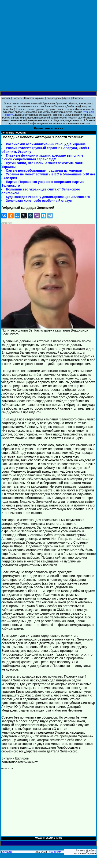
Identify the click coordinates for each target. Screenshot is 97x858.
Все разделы (53, 98)
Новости (17, 98)
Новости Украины (34, 98)
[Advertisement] (48, 46)
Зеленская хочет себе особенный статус (39, 200)
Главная (6, 98)
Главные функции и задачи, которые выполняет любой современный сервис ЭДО (43, 157)
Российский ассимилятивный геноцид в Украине (46, 144)
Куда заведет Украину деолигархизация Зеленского (48, 197)
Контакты (77, 98)
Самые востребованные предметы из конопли (44, 170)
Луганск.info (54, 851)
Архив (67, 98)
